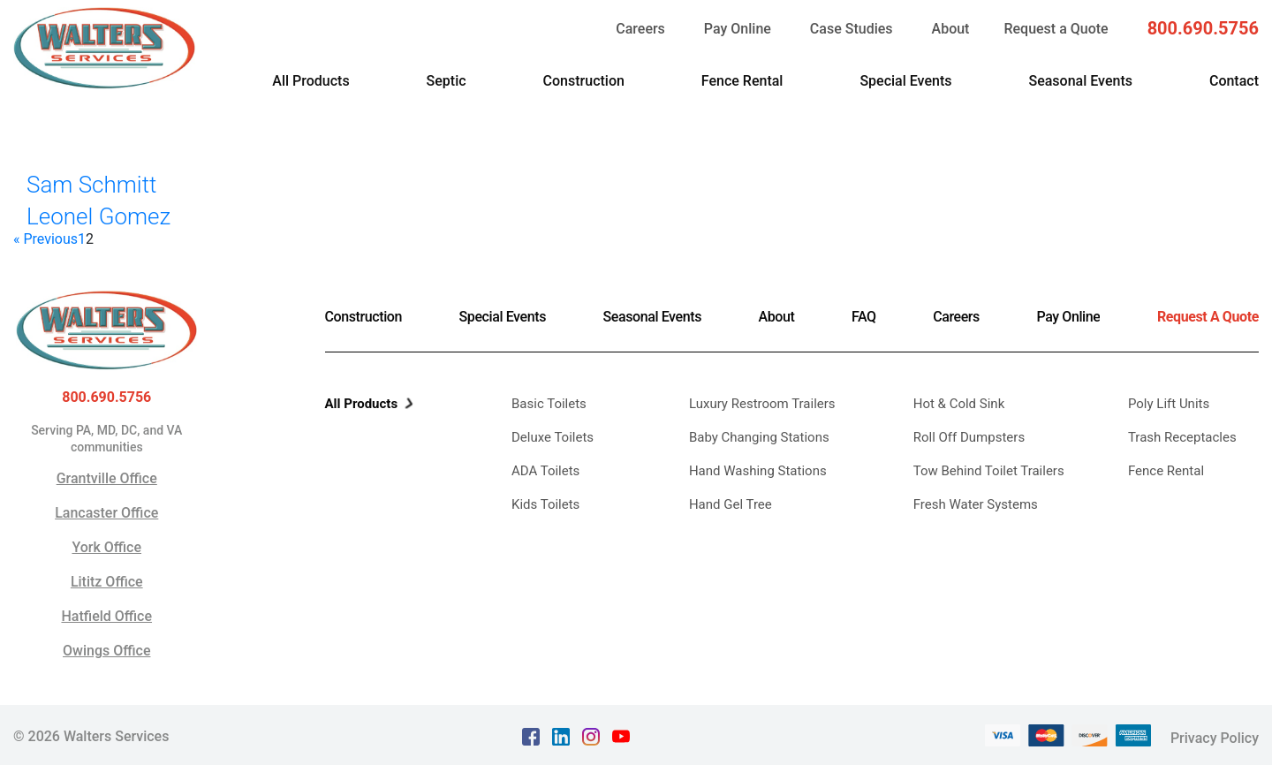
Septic (446, 80)
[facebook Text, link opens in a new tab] (531, 734)
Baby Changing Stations (759, 437)
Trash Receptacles (1182, 437)
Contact (1234, 80)
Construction (584, 80)
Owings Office (106, 650)
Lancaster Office (106, 512)
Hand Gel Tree (730, 504)
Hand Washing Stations (758, 471)
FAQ (864, 316)
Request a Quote (1055, 28)
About (951, 28)
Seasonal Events (1080, 80)
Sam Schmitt (91, 184)
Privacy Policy (1214, 734)
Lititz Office (107, 581)
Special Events (905, 80)
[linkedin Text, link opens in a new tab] (561, 734)
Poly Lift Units (1168, 404)
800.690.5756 (1203, 28)
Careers (640, 28)
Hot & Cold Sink (959, 404)
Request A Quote (1208, 316)
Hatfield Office (106, 616)
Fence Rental (742, 80)
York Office (106, 547)
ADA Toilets (545, 471)
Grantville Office (107, 478)
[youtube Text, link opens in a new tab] (621, 734)
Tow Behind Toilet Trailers (988, 471)
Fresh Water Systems (975, 504)
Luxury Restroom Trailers (762, 404)
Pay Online (737, 28)
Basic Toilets (549, 404)
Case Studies (851, 28)
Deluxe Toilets (552, 437)
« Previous (45, 239)
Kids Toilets (545, 504)
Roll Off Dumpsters (969, 437)
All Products (310, 80)
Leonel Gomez (98, 216)
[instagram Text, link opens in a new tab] (591, 734)
